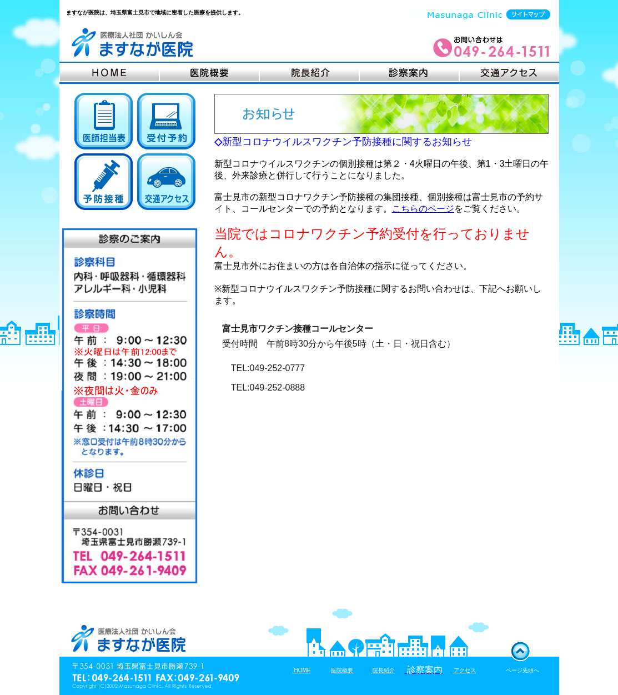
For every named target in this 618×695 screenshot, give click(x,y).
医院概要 (342, 670)
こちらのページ (423, 208)
